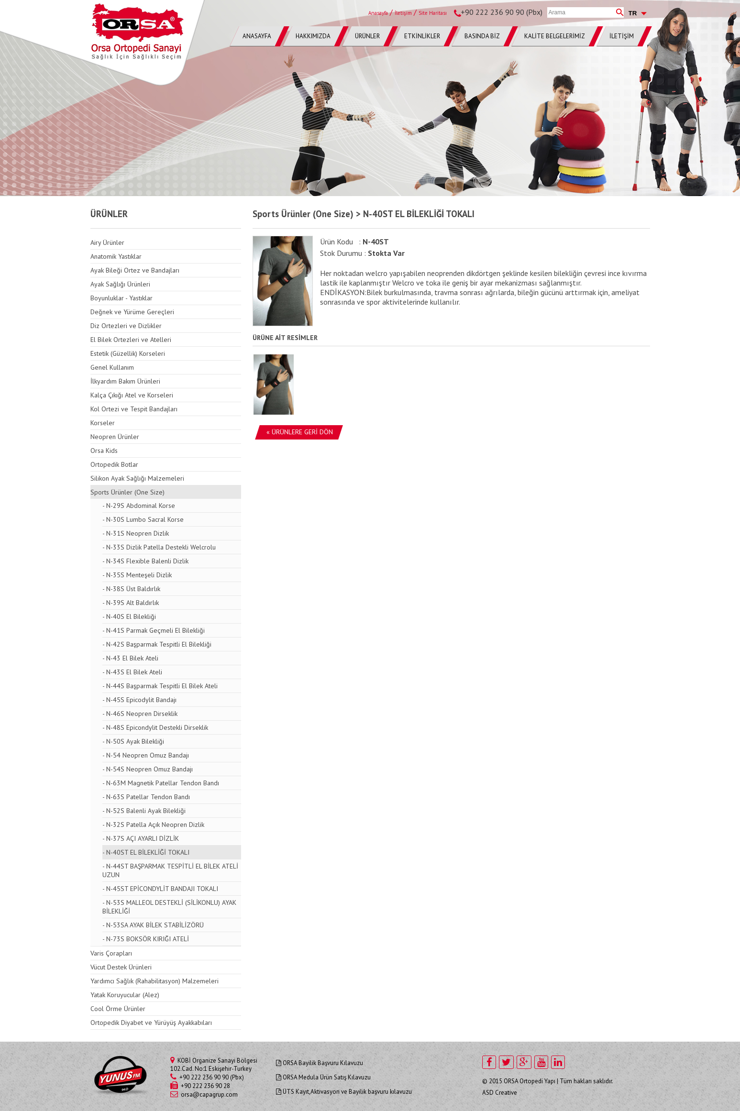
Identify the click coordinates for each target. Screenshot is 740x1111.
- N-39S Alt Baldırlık (130, 602)
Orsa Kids (104, 450)
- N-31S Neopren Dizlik (135, 533)
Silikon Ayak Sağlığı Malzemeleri (137, 478)
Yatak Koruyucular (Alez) (124, 994)
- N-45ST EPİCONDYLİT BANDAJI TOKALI (160, 888)
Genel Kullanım (112, 367)
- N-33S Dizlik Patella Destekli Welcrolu (159, 547)
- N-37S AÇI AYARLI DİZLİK (140, 838)
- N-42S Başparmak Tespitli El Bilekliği (156, 644)
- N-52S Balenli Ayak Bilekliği (144, 810)
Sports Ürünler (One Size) (127, 492)
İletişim (403, 13)
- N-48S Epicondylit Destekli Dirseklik (155, 727)
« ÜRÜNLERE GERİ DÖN (299, 432)
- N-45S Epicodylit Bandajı (139, 699)
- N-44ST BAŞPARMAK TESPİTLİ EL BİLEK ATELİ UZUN (170, 870)
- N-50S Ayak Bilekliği (133, 741)
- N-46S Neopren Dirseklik (139, 713)
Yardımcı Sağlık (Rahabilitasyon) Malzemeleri (154, 981)
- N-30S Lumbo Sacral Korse (143, 519)
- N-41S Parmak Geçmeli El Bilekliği (153, 630)
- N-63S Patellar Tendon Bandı (146, 796)
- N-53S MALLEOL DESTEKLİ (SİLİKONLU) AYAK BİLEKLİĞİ (169, 906)
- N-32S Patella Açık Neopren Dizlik (153, 824)
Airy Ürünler (107, 242)
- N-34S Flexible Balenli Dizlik (145, 561)
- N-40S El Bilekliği (129, 616)
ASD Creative (499, 1093)
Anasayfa (378, 13)
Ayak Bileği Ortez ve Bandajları (134, 270)
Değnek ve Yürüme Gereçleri (132, 312)
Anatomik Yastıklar (116, 256)
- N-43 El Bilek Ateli (130, 658)
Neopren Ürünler (114, 436)
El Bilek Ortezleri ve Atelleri (130, 339)
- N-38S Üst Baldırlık (131, 588)
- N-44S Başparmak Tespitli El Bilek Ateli (160, 686)
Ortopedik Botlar (114, 464)
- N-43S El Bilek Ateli (132, 672)
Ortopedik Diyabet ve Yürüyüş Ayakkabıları (151, 1022)
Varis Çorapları (111, 953)
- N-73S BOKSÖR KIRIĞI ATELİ (145, 939)
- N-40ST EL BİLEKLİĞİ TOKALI (145, 852)
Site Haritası (433, 13)
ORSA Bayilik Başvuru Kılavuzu (319, 1063)
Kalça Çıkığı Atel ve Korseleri (131, 395)
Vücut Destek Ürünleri (121, 967)
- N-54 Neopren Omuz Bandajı (145, 755)
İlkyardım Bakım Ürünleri (125, 381)
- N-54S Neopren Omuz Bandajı (147, 769)
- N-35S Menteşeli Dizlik (137, 575)
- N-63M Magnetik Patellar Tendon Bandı (160, 783)
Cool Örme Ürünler (117, 1008)
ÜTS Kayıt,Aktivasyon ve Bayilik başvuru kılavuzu (344, 1092)
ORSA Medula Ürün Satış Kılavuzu (323, 1077)
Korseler (102, 422)
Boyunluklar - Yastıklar (121, 298)
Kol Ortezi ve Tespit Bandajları (133, 409)
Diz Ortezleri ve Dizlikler (126, 325)
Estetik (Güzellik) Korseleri (127, 353)
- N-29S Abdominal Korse (138, 505)
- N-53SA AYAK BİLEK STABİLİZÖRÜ (153, 925)
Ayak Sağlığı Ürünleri (120, 284)
